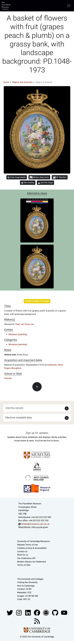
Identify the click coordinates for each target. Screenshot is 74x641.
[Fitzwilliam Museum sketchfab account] (46, 612)
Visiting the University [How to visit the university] (27, 582)
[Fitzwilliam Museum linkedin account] (37, 612)
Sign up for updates (37, 432)
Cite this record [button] (14, 408)
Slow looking (27, 183)
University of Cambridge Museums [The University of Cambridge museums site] (33, 541)
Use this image (45, 183)
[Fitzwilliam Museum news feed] (37, 621)
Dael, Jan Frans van (24, 324)
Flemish (8, 378)
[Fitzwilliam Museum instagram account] (19, 612)
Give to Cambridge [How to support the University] (26, 586)
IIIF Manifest (59, 177)
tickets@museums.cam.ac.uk (35, 524)
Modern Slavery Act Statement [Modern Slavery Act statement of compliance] (31, 561)
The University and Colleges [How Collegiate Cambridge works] (30, 579)
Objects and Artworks (22, 82)
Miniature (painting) (18, 334)
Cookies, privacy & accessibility (32, 548)
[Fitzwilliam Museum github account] (55, 612)
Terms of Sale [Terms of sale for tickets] (23, 565)
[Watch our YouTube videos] (64, 612)
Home (6, 82)
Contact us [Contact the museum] (22, 551)
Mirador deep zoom (39, 177)
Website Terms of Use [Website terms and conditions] (27, 544)
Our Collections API (26, 558)
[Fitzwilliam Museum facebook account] (28, 612)
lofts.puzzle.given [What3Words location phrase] (39, 527)
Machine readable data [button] (18, 417)
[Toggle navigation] (68, 5)
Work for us (22, 555)
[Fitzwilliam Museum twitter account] (10, 612)
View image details (17, 177)
